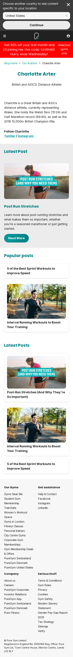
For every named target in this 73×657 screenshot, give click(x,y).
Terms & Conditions (50, 580)
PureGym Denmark (16, 563)
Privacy (42, 589)
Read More (16, 238)
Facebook (44, 498)
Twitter (9, 136)
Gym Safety (45, 599)
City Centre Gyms (15, 535)
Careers (9, 585)
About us (9, 580)
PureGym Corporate (16, 589)
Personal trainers (14, 530)
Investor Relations (15, 594)
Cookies (43, 594)
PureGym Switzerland (17, 558)
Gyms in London (14, 521)
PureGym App (13, 599)
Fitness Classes (13, 526)
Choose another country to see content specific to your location (30, 6)
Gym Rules (44, 585)
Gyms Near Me (13, 494)
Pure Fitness (12, 612)
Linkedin (43, 508)
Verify (41, 631)
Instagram (26, 136)
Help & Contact (47, 494)
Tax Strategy (46, 622)
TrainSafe (10, 508)
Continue (36, 25)
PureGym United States (18, 567)
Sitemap (43, 626)
